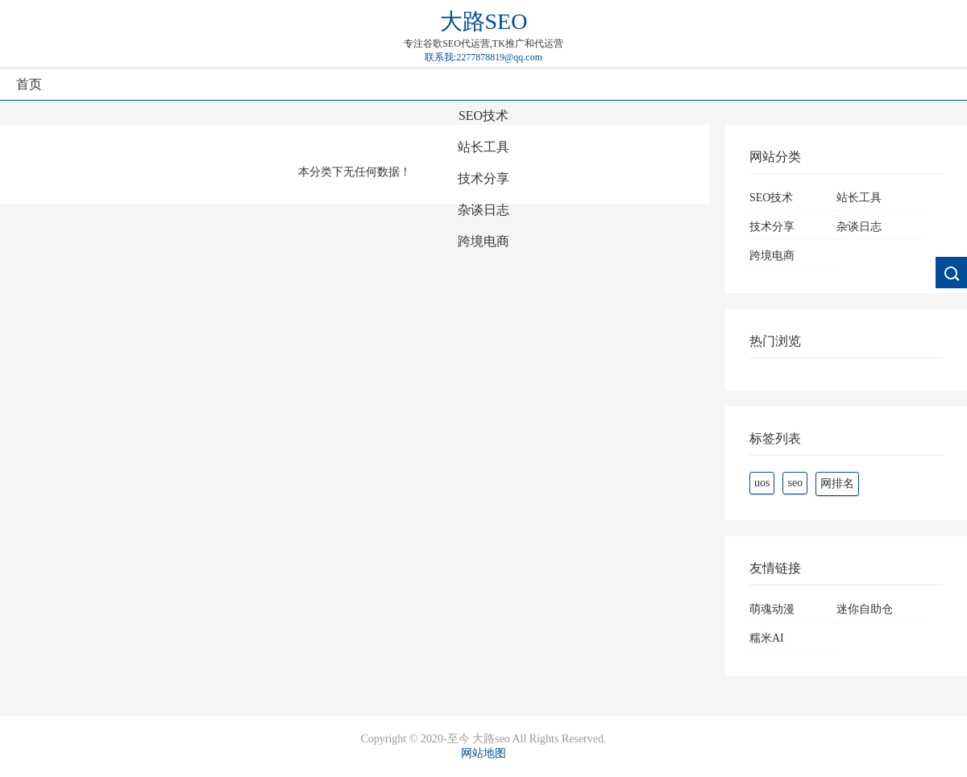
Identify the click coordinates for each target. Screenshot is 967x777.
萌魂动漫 (772, 609)
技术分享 (483, 178)
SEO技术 (483, 115)
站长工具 (483, 147)
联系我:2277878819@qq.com (483, 57)
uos (762, 483)
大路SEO (484, 21)
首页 (29, 84)
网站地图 (483, 753)
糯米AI (766, 638)
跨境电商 (483, 241)
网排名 (837, 483)
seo (795, 483)
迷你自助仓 (864, 609)
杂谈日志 (483, 210)
